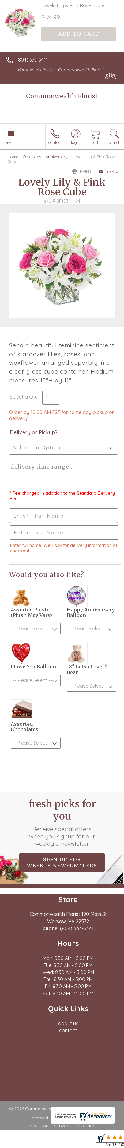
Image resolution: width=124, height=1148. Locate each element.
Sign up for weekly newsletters (62, 862)
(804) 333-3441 (32, 60)
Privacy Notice (79, 1118)
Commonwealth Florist (62, 96)
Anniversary (56, 156)
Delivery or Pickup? (34, 432)
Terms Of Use (43, 1118)
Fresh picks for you (62, 822)
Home (13, 156)
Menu (11, 142)
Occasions (32, 156)
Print (82, 171)
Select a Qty (24, 397)
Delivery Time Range (40, 466)
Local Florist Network (49, 1126)
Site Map (87, 1126)
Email (108, 171)
